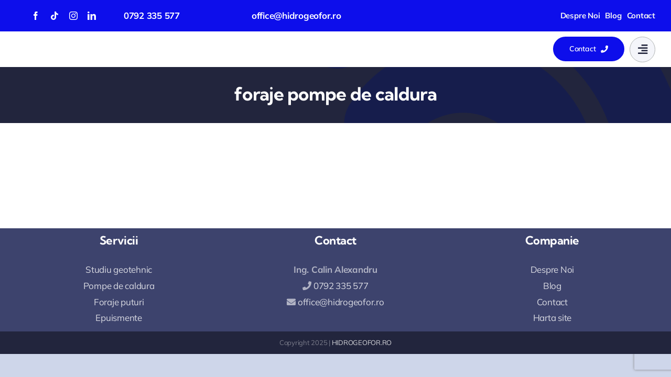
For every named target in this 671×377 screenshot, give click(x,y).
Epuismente (118, 317)
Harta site (552, 317)
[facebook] (35, 16)
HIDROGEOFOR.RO (362, 342)
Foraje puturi (119, 301)
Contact (552, 301)
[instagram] (73, 16)
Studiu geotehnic (118, 269)
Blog (552, 285)
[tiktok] (54, 16)
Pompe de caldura (119, 285)
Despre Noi (552, 269)
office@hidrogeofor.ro (296, 15)
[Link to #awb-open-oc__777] (642, 49)
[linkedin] (92, 16)
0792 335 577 (152, 15)
